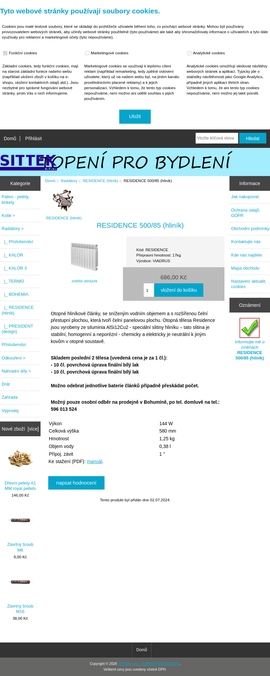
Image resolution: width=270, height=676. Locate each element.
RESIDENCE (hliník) (100, 180)
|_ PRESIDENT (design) (17, 329)
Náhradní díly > (16, 371)
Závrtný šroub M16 (20, 591)
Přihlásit (33, 138)
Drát (6, 384)
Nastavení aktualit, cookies (248, 284)
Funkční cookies (21, 53)
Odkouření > (13, 357)
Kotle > (8, 215)
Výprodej (10, 410)
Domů (10, 138)
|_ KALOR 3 (14, 268)
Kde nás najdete (246, 255)
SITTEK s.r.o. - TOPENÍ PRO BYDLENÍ (148, 664)
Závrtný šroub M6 (20, 529)
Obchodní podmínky (250, 228)
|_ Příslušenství (17, 241)
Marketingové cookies (107, 53)
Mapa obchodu (245, 268)
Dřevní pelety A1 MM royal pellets (20, 468)
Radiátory (69, 180)
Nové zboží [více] (20, 429)
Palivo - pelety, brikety (15, 199)
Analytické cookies (206, 53)
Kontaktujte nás (246, 241)
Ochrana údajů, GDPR (245, 213)
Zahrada (10, 397)
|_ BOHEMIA (15, 294)
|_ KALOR (12, 255)
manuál (94, 461)
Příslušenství (14, 344)
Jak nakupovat (245, 196)
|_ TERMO (13, 281)
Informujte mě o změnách (250, 339)
